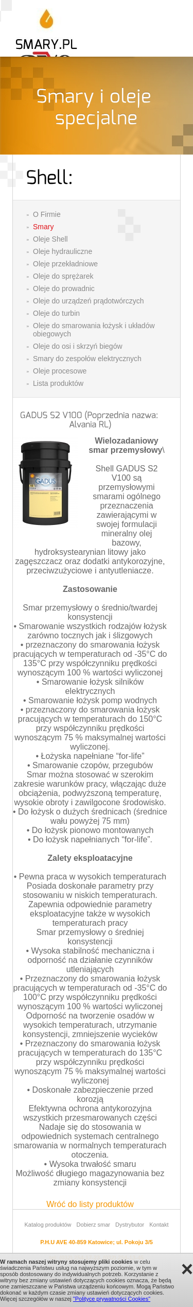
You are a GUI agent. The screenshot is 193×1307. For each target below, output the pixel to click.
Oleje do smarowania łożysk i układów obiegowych (94, 329)
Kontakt (158, 1224)
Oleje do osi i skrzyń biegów (77, 346)
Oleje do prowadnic (64, 288)
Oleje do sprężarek (63, 276)
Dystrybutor (129, 1224)
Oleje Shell (50, 239)
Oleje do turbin (56, 313)
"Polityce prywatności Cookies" (111, 1299)
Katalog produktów (47, 1224)
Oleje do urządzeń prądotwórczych (88, 301)
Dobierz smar (93, 1224)
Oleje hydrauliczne (62, 251)
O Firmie (47, 214)
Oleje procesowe (59, 371)
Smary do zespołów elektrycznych (87, 358)
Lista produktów (58, 383)
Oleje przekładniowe (65, 264)
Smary (43, 227)
